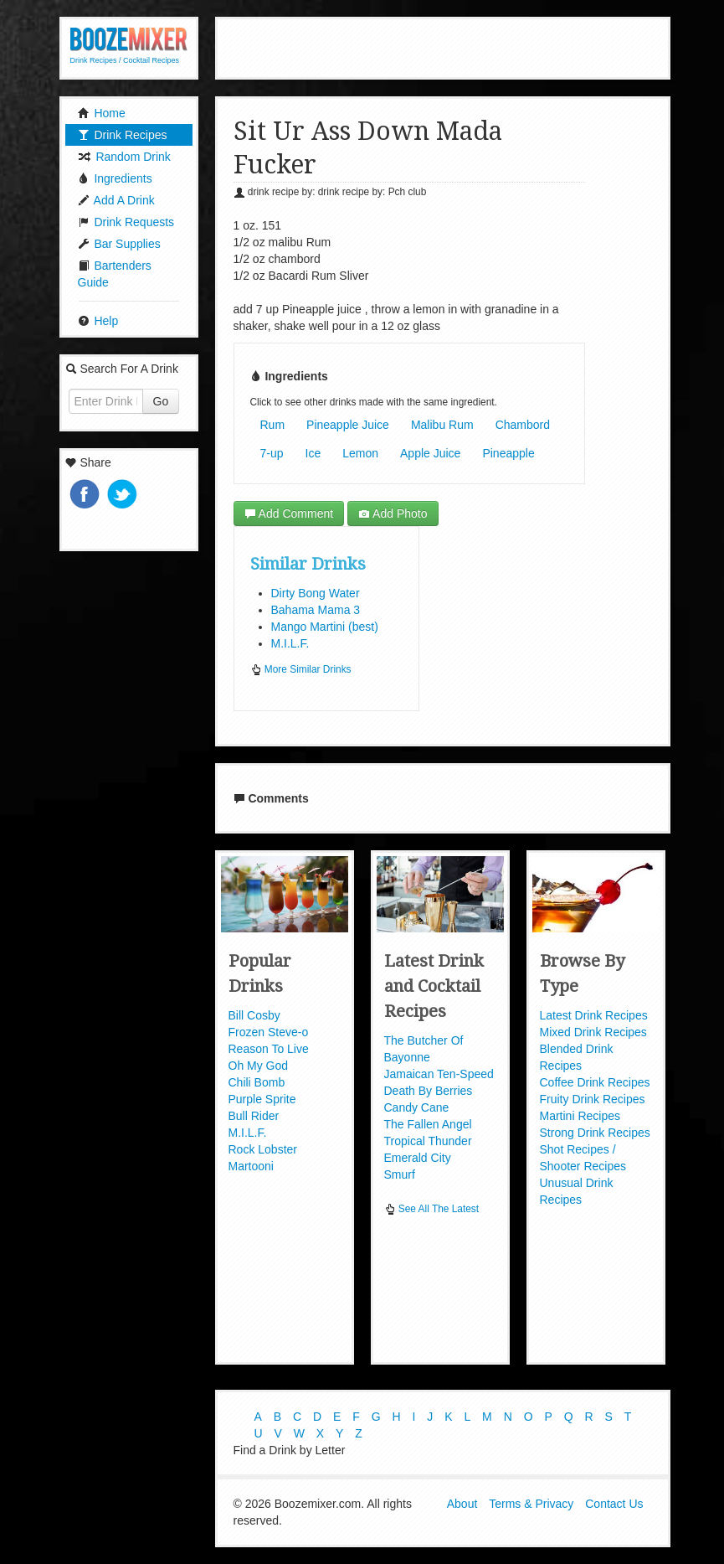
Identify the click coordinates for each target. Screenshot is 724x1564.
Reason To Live (268, 1049)
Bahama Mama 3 (316, 610)
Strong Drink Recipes (595, 1132)
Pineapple (508, 453)
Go (161, 401)
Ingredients (115, 178)
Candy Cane (416, 1107)
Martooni (251, 1166)
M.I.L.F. (290, 643)
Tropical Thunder (428, 1141)
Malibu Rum (442, 424)
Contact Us (614, 1503)
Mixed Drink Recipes (593, 1032)
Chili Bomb (256, 1082)
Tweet (124, 495)
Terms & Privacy (531, 1503)
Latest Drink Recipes (594, 1015)
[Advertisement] (443, 46)
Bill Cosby (254, 1015)
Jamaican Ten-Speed (439, 1074)
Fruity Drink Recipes (592, 1099)
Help (98, 321)
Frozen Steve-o (268, 1032)
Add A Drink (116, 200)
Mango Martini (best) (324, 626)
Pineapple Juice (347, 424)
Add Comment (289, 513)
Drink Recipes (122, 135)
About (462, 1503)
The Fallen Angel (428, 1124)
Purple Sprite (262, 1099)
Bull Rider (254, 1116)
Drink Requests (126, 222)
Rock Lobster (262, 1149)
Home (102, 113)
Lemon (360, 453)
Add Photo (393, 513)
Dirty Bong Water (315, 593)
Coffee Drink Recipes (595, 1082)
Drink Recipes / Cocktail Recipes (125, 60)
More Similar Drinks (301, 669)
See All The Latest (432, 1209)
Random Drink (124, 156)
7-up (272, 453)
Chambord (523, 424)
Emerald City (417, 1157)
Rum (272, 424)
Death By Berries (428, 1090)
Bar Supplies (119, 243)
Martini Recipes (580, 1116)
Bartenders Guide (114, 274)
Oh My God (258, 1065)
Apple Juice (430, 453)
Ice (313, 453)
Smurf (399, 1174)
